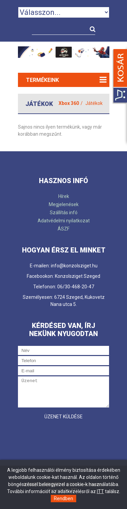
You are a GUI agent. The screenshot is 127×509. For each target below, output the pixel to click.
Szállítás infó (64, 212)
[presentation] (69, 436)
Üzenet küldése (63, 416)
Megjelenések (64, 204)
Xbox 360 (69, 103)
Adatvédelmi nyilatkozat (64, 220)
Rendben (63, 498)
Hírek (63, 196)
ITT (100, 491)
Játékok (94, 103)
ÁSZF (63, 228)
